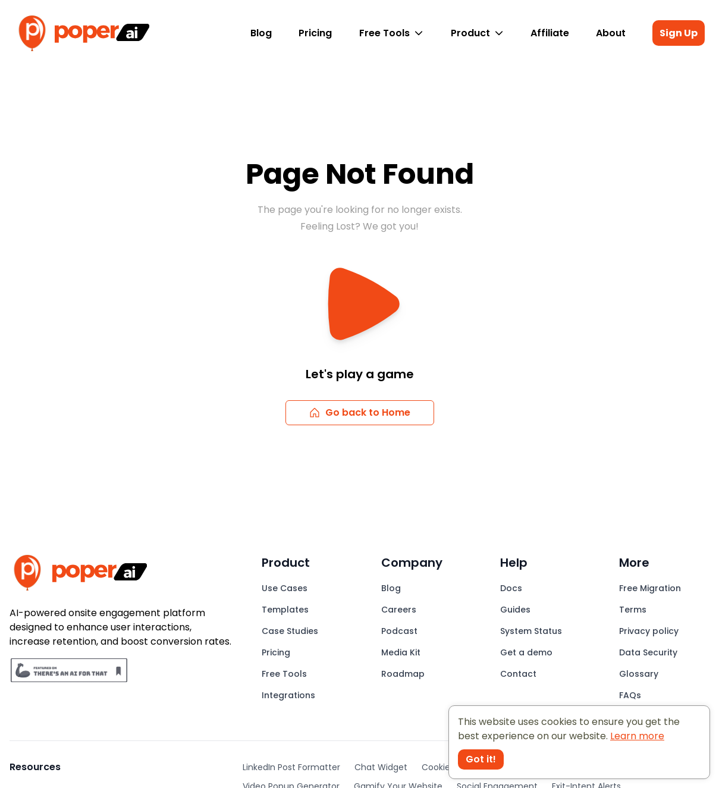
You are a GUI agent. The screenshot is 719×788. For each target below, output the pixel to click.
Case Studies (290, 631)
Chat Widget (380, 767)
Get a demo (526, 652)
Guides (515, 610)
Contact (518, 674)
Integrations (288, 695)
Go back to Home (359, 412)
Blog (261, 33)
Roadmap (403, 674)
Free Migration (650, 588)
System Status (531, 631)
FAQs (630, 695)
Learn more (637, 736)
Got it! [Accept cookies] (481, 759)
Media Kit (400, 652)
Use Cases (284, 588)
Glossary (638, 674)
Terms (632, 610)
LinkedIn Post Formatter (291, 767)
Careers (398, 610)
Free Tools (391, 33)
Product (477, 33)
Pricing (315, 33)
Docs (511, 588)
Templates (285, 610)
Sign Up (679, 33)
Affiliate (549, 33)
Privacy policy (649, 631)
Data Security (648, 652)
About (611, 33)
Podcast (399, 631)
